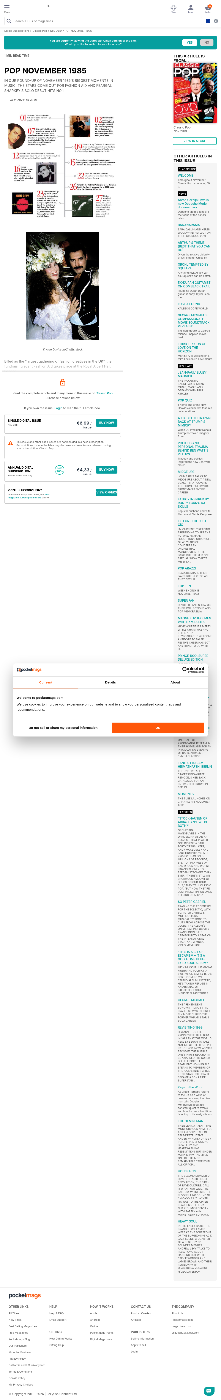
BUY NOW (106, 423)
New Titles (15, 1319)
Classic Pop (40, 30)
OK (157, 727)
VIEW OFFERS (106, 492)
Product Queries (141, 1313)
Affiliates (136, 1319)
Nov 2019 (56, 30)
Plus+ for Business (20, 1352)
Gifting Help (56, 1345)
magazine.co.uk (181, 1326)
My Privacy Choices (21, 1384)
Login (58, 408)
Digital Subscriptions (17, 30)
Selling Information (142, 1338)
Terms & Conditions (21, 1371)
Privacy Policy (17, 1358)
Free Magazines (18, 1332)
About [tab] (175, 682)
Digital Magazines (101, 1339)
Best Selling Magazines (23, 1326)
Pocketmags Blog (19, 1339)
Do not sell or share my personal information (63, 727)
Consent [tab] (45, 682)
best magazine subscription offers (29, 496)
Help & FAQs (57, 1313)
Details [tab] (110, 682)
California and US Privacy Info (27, 1365)
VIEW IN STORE (194, 141)
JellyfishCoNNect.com (185, 1332)
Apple (93, 1313)
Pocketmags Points (102, 1332)
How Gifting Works (60, 1338)
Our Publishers (18, 1345)
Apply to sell (138, 1345)
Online (94, 1326)
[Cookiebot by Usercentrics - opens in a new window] (185, 670)
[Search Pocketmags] (9, 21)
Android (95, 1319)
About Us (177, 1313)
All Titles (14, 1313)
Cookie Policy (17, 1378)
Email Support (57, 1319)
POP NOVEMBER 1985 (78, 30)
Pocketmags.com (182, 1319)
